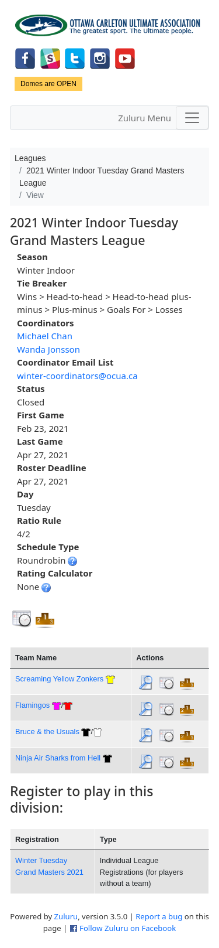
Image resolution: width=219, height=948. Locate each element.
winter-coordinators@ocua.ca (77, 375)
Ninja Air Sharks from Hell (57, 757)
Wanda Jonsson (48, 349)
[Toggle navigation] (192, 117)
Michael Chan (44, 336)
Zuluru (66, 916)
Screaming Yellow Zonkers (59, 678)
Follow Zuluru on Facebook (127, 928)
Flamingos (32, 705)
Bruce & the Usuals (47, 731)
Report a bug (158, 916)
